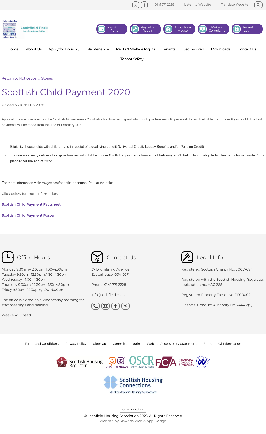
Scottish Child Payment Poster (28, 216)
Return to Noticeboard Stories (27, 78)
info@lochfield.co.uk (108, 295)
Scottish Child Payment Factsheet (31, 204)
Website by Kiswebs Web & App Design (133, 421)
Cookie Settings (133, 409)
